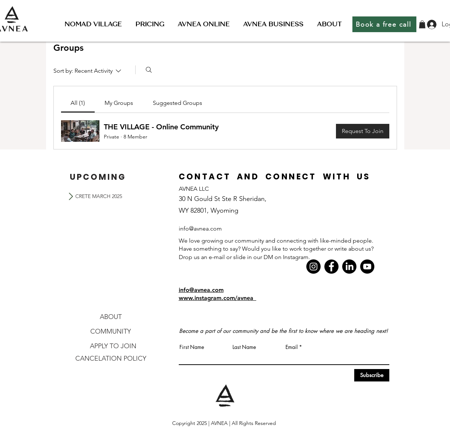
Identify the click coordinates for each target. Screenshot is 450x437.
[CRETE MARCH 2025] (99, 196)
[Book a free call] (384, 24)
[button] (93, 24)
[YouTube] (367, 266)
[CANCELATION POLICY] (111, 358)
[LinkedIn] (349, 266)
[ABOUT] (111, 316)
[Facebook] (331, 266)
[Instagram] (313, 266)
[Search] (148, 69)
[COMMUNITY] (111, 331)
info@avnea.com (201, 289)
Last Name (244, 347)
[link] (78, 102)
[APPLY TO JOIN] (113, 346)
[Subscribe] (371, 375)
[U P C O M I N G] (97, 177)
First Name (191, 347)
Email (291, 347)
